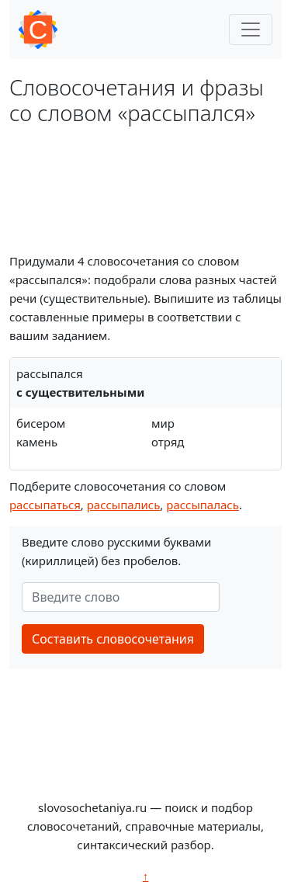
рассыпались (124, 504)
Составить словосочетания (113, 638)
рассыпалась (202, 504)
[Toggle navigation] (250, 29)
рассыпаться (45, 504)
